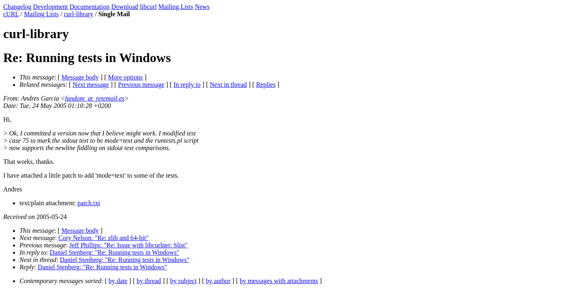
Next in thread (228, 84)
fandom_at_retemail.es (95, 98)
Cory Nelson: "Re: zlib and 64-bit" (103, 237)
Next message (91, 84)
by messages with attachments (279, 280)
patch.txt (88, 203)
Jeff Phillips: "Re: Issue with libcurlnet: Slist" (128, 245)
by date (118, 280)
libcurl (148, 6)
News (202, 6)
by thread (149, 280)
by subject (183, 280)
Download (124, 6)
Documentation (90, 6)
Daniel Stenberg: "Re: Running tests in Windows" (114, 252)
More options (125, 77)
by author (218, 280)
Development (50, 6)
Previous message (141, 84)
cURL (11, 14)
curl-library (78, 14)
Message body (80, 77)
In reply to (187, 84)
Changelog (17, 6)
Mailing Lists (176, 6)
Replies (265, 84)
